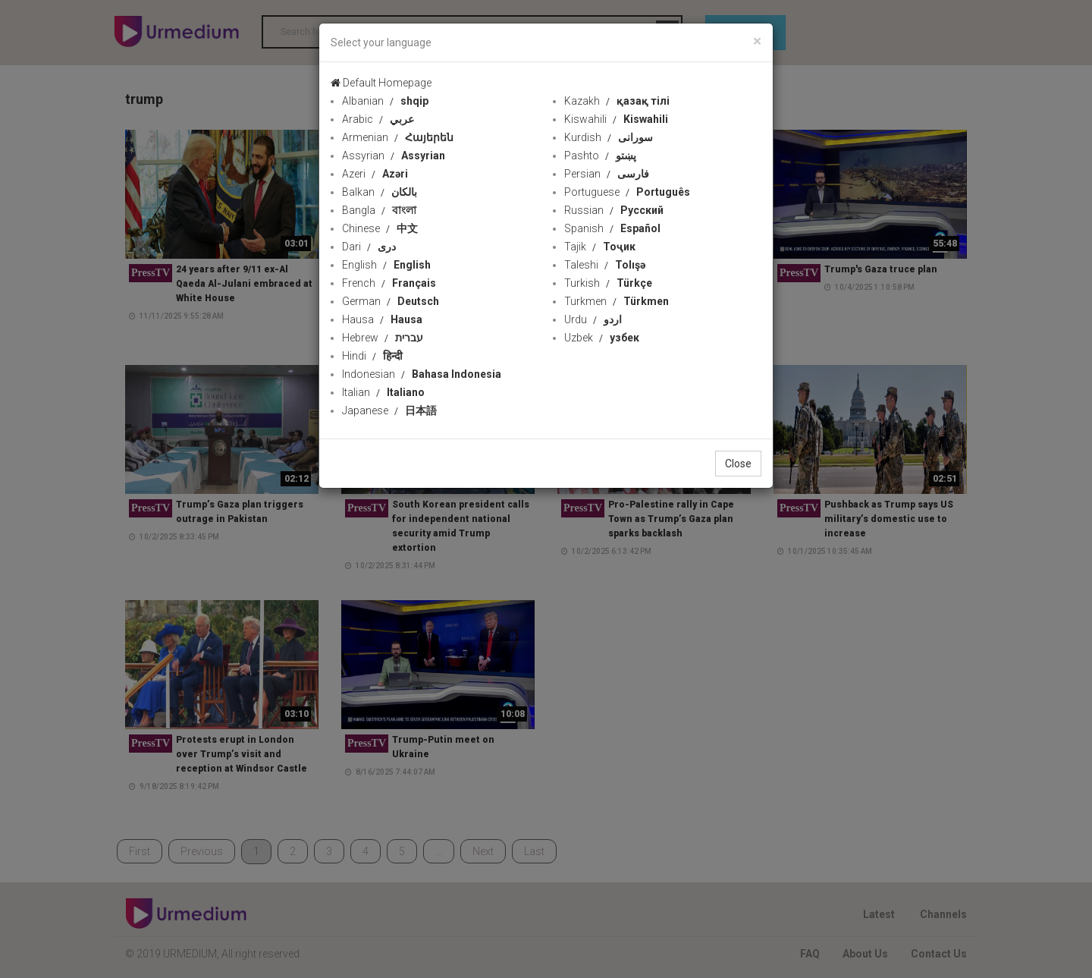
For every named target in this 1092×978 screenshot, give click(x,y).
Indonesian (421, 374)
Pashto (600, 155)
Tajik (599, 247)
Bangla (379, 210)
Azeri (375, 174)
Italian (383, 392)
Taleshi (604, 265)
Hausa (382, 319)
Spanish (612, 228)
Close (738, 464)
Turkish (608, 283)
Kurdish (608, 137)
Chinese (380, 228)
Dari (369, 247)
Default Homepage (381, 83)
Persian (606, 174)
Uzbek (601, 338)
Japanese (389, 410)
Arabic (378, 119)
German (390, 301)
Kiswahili (616, 119)
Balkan (379, 192)
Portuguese (627, 192)
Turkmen (616, 301)
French (389, 283)
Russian (614, 210)
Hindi (372, 356)
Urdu (593, 319)
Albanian (385, 101)
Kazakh (617, 101)
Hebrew (382, 338)
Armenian (397, 137)
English (386, 265)
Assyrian (393, 155)
